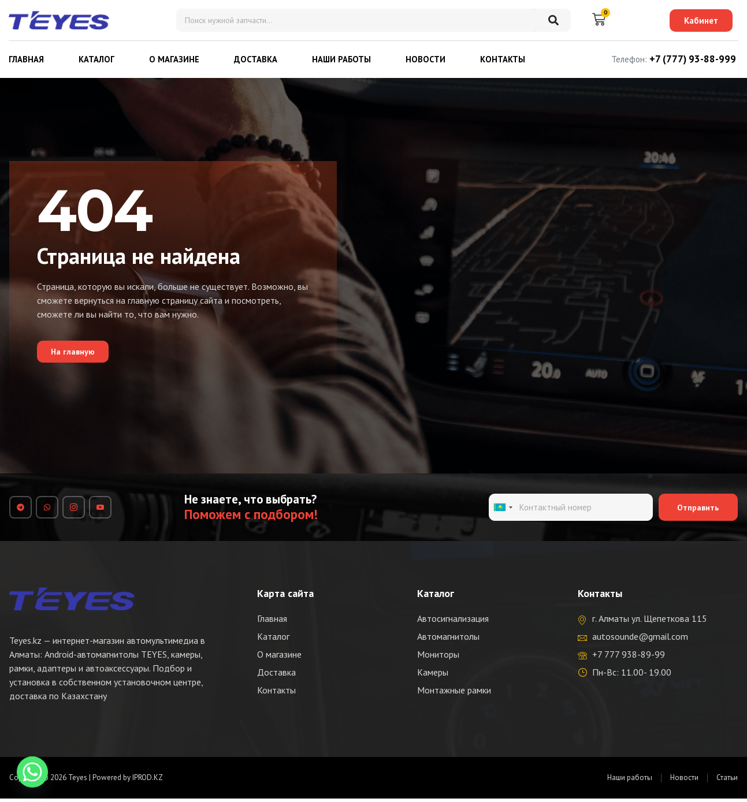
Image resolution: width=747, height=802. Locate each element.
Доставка (255, 59)
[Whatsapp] (32, 772)
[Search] (553, 20)
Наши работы (341, 59)
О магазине (174, 59)
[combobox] (502, 510)
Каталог (96, 59)
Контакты (502, 59)
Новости (425, 59)
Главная (26, 59)
